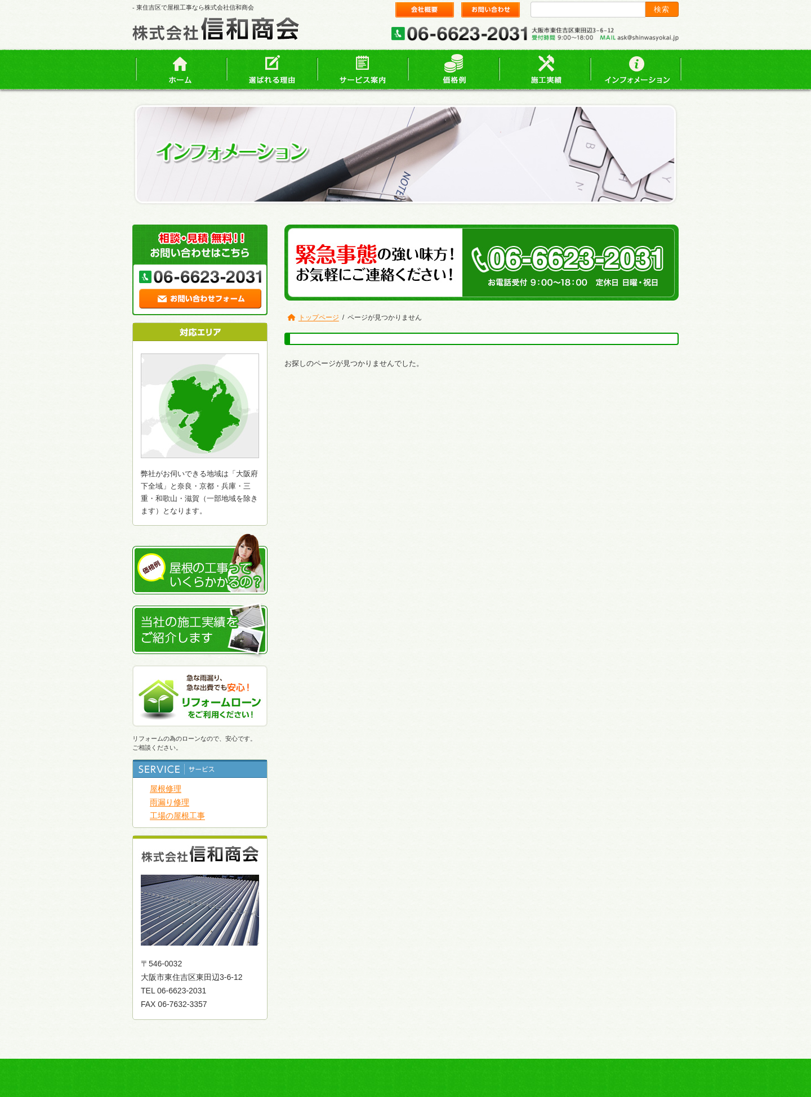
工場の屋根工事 (177, 815)
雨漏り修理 (169, 802)
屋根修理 (165, 788)
